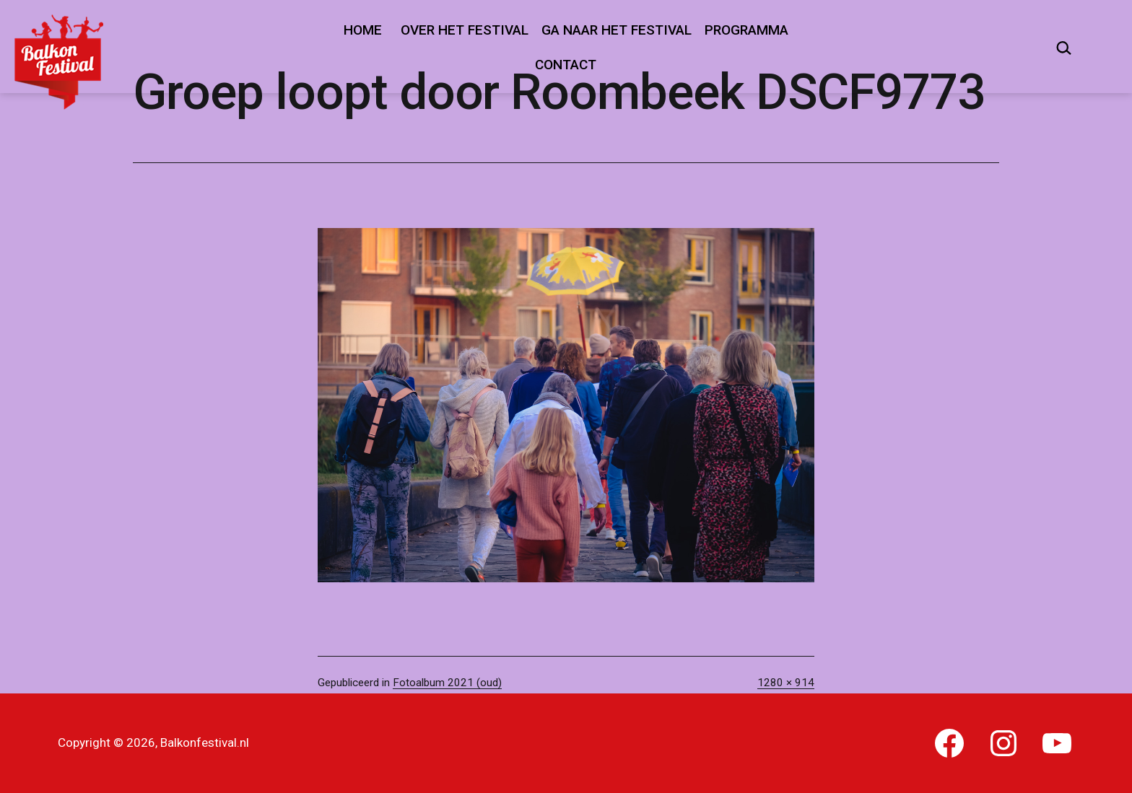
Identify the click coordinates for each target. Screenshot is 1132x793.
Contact (565, 64)
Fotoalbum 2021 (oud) (447, 682)
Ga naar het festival (616, 30)
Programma (746, 30)
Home (363, 30)
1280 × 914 (785, 682)
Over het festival (464, 30)
